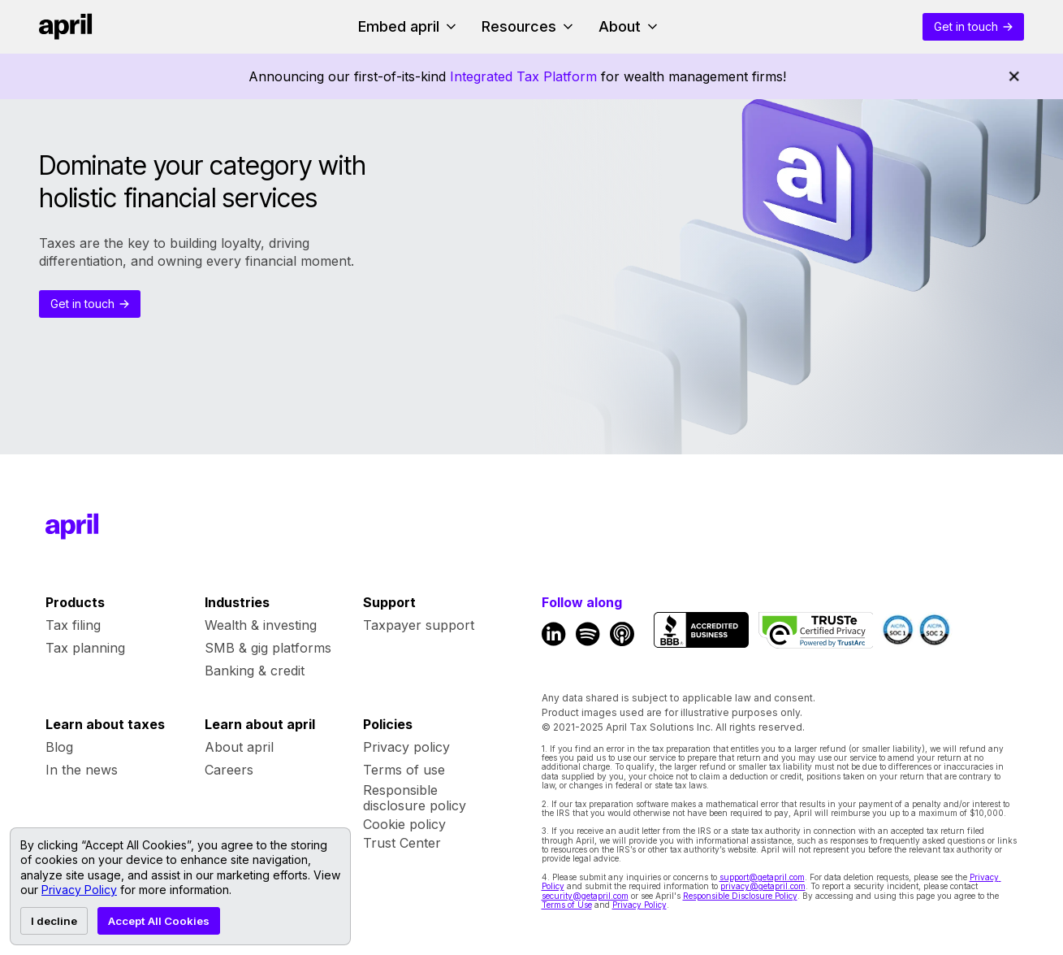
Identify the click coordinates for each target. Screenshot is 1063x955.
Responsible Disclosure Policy (740, 896)
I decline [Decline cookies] (54, 920)
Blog (59, 747)
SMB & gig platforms (268, 648)
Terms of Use (567, 904)
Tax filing (73, 625)
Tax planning (85, 648)
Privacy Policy (639, 904)
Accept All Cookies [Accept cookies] (159, 920)
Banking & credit (255, 670)
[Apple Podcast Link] (622, 634)
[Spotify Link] (588, 634)
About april (239, 747)
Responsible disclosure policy (414, 798)
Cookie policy (404, 824)
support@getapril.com (762, 877)
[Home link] (66, 27)
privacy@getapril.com (763, 886)
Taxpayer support (418, 625)
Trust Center (402, 843)
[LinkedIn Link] (554, 634)
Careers (229, 770)
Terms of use (404, 770)
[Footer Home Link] (72, 526)
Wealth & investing (261, 625)
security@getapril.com (585, 896)
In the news (81, 770)
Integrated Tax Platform (523, 76)
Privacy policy (406, 747)
